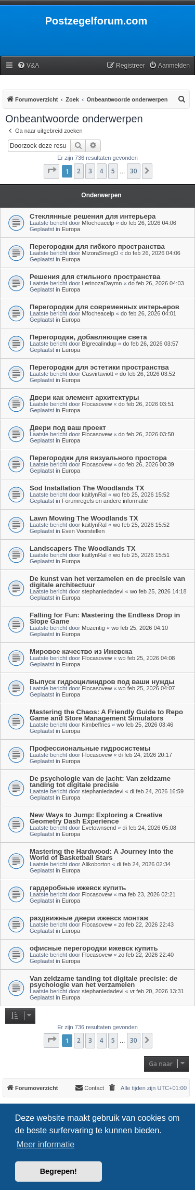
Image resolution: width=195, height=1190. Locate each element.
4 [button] (101, 171)
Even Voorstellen (83, 531)
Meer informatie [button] (45, 1144)
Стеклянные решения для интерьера (92, 216)
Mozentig (93, 628)
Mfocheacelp (98, 223)
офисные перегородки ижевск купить (94, 948)
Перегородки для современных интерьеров (104, 307)
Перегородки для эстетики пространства (99, 367)
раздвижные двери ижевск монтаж (89, 918)
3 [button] (90, 171)
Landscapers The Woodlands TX (82, 548)
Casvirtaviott (97, 374)
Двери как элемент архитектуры (84, 397)
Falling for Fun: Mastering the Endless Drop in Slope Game (105, 618)
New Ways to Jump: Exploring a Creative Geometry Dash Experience (96, 818)
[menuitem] (28, 66)
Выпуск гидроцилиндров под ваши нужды (102, 682)
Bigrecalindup (99, 343)
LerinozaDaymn (102, 283)
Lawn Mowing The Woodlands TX (84, 518)
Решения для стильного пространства (95, 277)
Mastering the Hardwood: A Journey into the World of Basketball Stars (102, 854)
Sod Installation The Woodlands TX (87, 488)
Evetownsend (99, 828)
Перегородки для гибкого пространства (97, 246)
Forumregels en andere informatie (105, 501)
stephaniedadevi (102, 591)
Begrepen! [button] (58, 1171)
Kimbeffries (96, 724)
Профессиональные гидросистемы (90, 748)
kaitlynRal (94, 494)
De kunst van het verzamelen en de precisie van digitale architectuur (107, 582)
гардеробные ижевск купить (78, 888)
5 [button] (113, 171)
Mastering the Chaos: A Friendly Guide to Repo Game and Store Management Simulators (106, 715)
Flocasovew (97, 404)
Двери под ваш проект (68, 428)
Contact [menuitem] (89, 1087)
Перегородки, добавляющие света (88, 337)
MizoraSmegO (100, 253)
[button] (51, 171)
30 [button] (133, 171)
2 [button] (79, 171)
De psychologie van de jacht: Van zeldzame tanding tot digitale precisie (100, 782)
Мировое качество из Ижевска (81, 651)
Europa (71, 229)
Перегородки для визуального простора (98, 458)
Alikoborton (96, 864)
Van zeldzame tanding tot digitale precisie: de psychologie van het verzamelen (103, 981)
